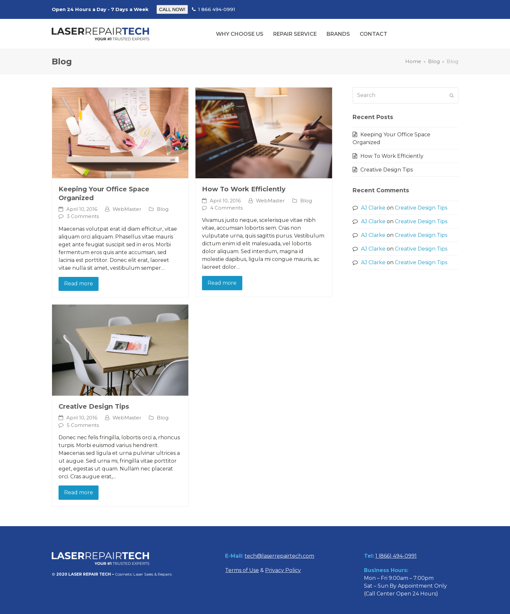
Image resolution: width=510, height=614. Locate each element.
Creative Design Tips (94, 406)
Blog (162, 209)
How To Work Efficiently (244, 189)
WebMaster (127, 209)
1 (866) (383, 556)
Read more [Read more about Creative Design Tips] (78, 492)
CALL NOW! (172, 9)
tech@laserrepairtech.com (279, 556)
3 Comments (83, 216)
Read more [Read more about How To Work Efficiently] (222, 283)
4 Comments (226, 208)
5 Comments (83, 425)
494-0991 (404, 556)
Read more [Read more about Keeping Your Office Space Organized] (78, 283)
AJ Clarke (373, 208)
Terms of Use (242, 570)
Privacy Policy (283, 570)
